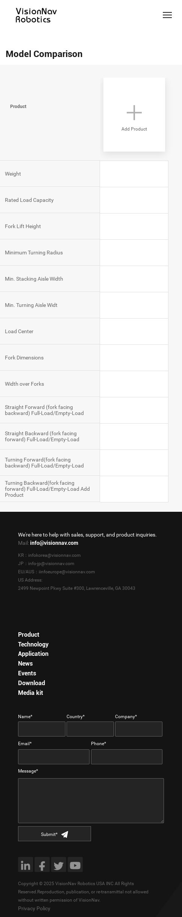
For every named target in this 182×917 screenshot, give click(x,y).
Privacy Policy (34, 908)
